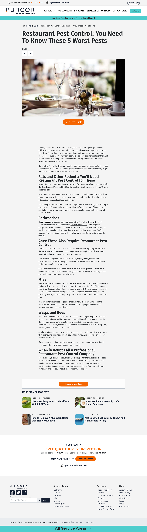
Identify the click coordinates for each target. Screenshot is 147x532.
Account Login (133, 3)
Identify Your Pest (106, 509)
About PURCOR (126, 490)
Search (45, 500)
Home (28, 26)
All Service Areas (61, 506)
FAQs (121, 501)
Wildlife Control (105, 506)
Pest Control (91, 414)
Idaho (56, 498)
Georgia (57, 495)
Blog (36, 26)
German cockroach (79, 225)
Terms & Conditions (84, 522)
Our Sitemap (125, 498)
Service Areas (93, 11)
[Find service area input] (23, 500)
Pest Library (124, 493)
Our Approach (65, 11)
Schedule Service (85, 459)
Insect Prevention (41, 398)
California (58, 490)
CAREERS (135, 11)
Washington (59, 504)
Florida (57, 493)
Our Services (50, 11)
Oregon (57, 501)
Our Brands (124, 495)
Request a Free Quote (73, 384)
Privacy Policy (68, 522)
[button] (91, 528)
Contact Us (106, 11)
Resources (79, 11)
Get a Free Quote (73, 122)
